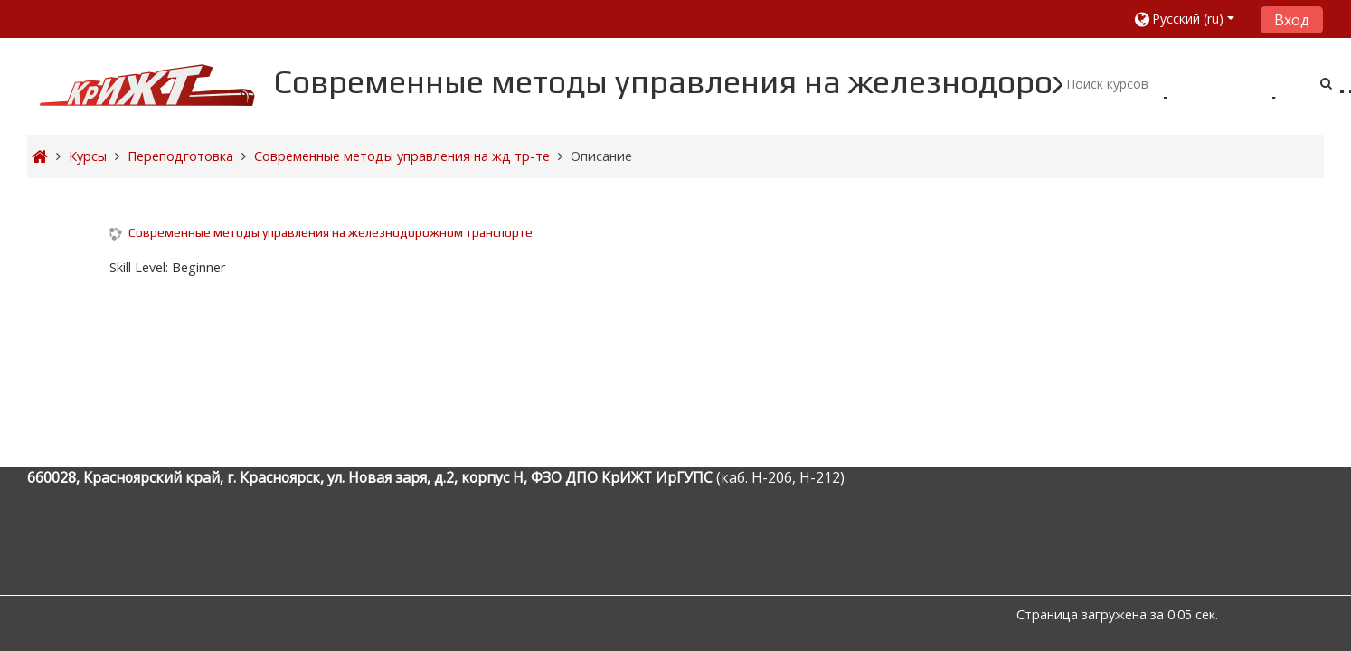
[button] (1190, 19)
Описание (601, 156)
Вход (1291, 20)
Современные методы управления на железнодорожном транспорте (330, 232)
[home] (147, 84)
